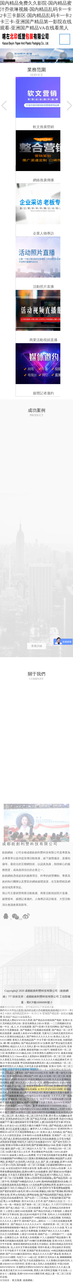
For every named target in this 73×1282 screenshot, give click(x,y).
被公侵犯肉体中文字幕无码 (24, 1122)
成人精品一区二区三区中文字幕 (31, 1115)
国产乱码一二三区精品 (36, 1198)
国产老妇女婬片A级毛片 (12, 1191)
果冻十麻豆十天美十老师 (56, 1092)
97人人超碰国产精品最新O (54, 1237)
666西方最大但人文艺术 (18, 1151)
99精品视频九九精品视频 (48, 1217)
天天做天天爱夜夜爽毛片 (21, 1175)
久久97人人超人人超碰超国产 (18, 1217)
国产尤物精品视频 (53, 1201)
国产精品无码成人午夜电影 (48, 1211)
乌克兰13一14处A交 (27, 1257)
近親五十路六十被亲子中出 (34, 1125)
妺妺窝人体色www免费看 (23, 1155)
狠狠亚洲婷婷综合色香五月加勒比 (30, 1244)
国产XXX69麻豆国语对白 (19, 1254)
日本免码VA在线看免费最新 (36, 1135)
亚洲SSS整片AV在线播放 (35, 1171)
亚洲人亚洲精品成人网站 (42, 1158)
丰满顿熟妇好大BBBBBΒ (48, 1105)
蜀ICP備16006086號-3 (39, 1002)
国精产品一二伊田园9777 (51, 1234)
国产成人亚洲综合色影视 (16, 1138)
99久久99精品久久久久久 (23, 1188)
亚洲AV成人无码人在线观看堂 (40, 1263)
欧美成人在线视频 (29, 1237)
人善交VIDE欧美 (28, 1234)
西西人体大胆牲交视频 (45, 1270)
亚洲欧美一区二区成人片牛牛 (23, 1099)
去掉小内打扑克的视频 (43, 1112)
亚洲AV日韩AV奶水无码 (18, 1145)
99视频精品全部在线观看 (37, 1096)
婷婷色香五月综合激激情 (43, 1138)
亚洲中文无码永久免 (48, 1257)
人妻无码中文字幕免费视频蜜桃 (53, 1188)
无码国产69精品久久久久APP (25, 1181)
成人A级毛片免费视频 (26, 1231)
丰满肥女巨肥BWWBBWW (30, 1267)
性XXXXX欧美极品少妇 (38, 1191)
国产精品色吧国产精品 (51, 1194)
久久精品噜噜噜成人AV (27, 1132)
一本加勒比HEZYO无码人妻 (20, 1105)
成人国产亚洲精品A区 (31, 1092)
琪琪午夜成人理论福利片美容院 (54, 1247)
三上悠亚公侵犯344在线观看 (18, 1211)
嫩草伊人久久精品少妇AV (43, 1128)
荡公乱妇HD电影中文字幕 (33, 1214)
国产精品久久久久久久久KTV (26, 1224)
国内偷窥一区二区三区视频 (31, 1165)
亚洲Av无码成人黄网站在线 (24, 1194)
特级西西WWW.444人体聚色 (34, 1109)
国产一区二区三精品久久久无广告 (29, 1148)
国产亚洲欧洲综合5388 (43, 1145)
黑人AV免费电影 (11, 1201)
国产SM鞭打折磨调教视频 (37, 1240)
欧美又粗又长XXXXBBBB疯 (18, 1270)
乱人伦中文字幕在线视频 (24, 1247)
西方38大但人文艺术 (32, 1201)
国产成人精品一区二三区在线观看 (23, 1207)
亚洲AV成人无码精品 (51, 1132)
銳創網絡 (28, 1280)
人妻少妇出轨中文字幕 (51, 1122)
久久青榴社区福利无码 (57, 1260)
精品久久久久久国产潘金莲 (47, 1254)
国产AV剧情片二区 (20, 1112)
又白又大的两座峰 (9, 1234)
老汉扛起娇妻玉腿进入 (17, 1128)
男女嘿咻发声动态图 (41, 1151)
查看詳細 (36, 646)
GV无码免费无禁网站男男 (42, 1184)
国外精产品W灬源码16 (33, 1221)
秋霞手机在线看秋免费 (51, 1099)
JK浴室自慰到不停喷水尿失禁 (21, 1168)
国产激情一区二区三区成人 (36, 1204)
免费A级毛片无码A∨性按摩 (51, 1168)
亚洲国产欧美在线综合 (38, 1250)
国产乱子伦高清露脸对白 (32, 1260)
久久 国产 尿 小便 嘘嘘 (47, 1161)
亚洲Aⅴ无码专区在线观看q (39, 1178)
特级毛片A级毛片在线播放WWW (34, 1142)
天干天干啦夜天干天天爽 (13, 1250)
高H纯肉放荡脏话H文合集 (54, 1181)
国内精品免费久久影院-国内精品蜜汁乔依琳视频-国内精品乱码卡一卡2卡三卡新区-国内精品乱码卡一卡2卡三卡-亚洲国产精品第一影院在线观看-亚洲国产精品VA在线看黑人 (36, 15)
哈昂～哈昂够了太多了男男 (38, 1102)
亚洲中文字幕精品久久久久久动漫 (46, 1227)
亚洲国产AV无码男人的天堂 (20, 1161)
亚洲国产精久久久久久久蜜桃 (54, 1231)
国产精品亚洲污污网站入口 (49, 1175)
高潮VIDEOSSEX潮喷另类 (30, 1273)
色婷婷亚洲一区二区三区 (56, 1224)
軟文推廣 (17, 1280)
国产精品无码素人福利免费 (44, 1119)
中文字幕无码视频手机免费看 (52, 1155)
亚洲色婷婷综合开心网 (17, 1119)
